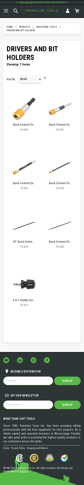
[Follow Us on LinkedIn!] (20, 360)
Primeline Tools (41, 10)
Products (24, 27)
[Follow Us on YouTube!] (6, 360)
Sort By (11, 79)
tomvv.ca (24, 471)
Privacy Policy (18, 448)
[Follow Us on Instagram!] (33, 360)
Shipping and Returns (37, 448)
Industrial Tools (46, 27)
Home (9, 27)
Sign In (67, 11)
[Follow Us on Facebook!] (47, 360)
